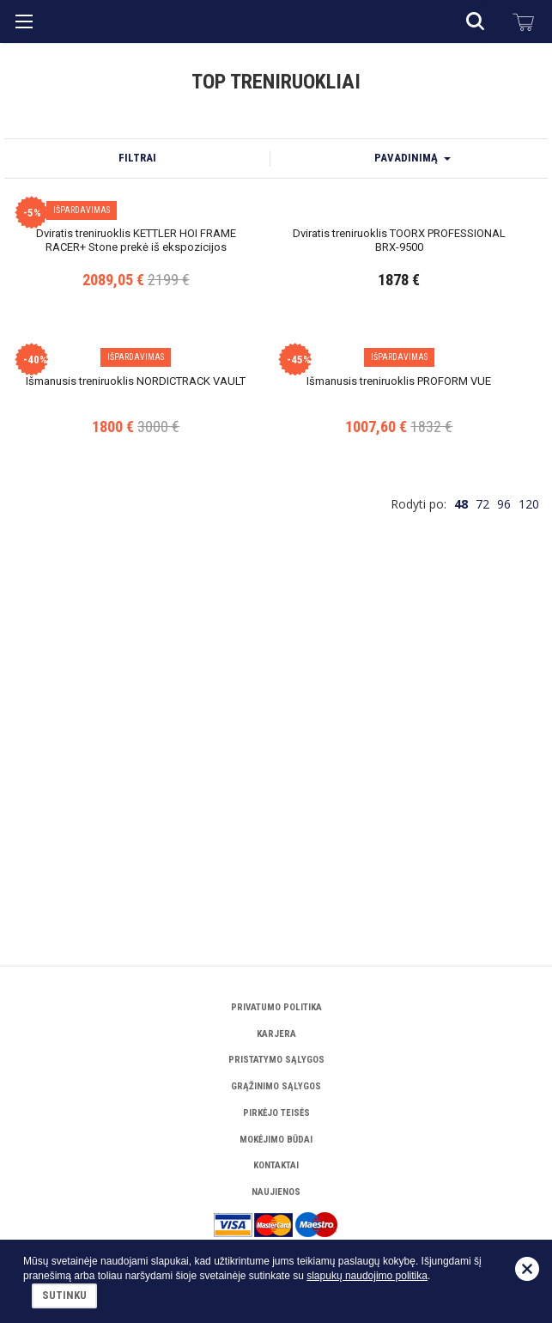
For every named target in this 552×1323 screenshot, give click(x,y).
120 (529, 847)
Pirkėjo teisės (276, 1113)
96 (504, 847)
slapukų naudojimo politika (367, 1276)
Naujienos (276, 1192)
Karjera (276, 1034)
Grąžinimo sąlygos (276, 1086)
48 (461, 847)
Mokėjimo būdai (276, 1139)
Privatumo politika (276, 1007)
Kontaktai (276, 1165)
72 (482, 847)
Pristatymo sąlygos (276, 1059)
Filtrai (137, 157)
